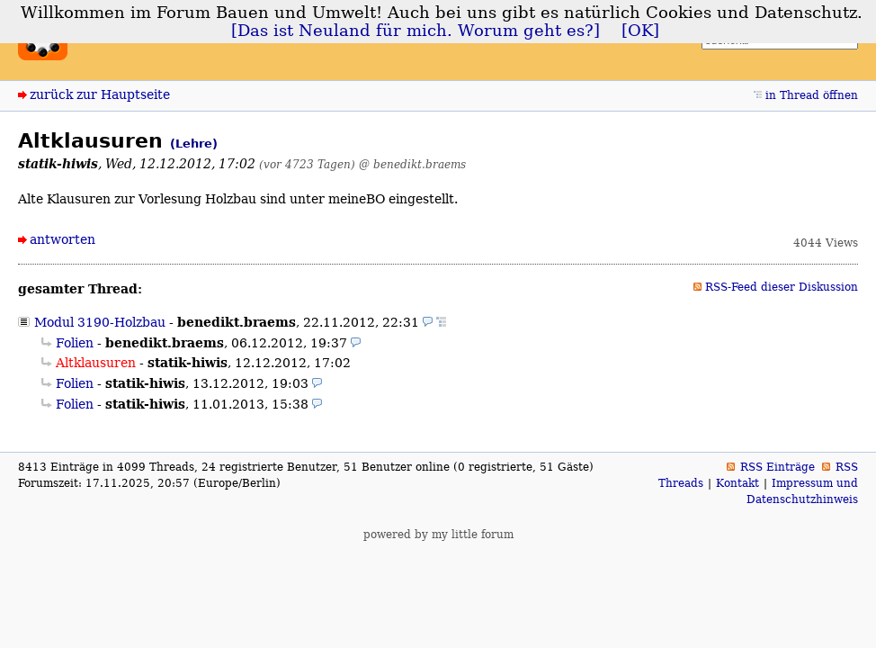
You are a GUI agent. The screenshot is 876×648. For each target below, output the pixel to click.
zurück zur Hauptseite (100, 94)
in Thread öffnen (811, 95)
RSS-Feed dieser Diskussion (781, 287)
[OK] (640, 31)
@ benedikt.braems (412, 164)
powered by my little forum (438, 534)
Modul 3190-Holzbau (99, 322)
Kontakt (737, 483)
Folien (75, 343)
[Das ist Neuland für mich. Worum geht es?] (415, 31)
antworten (62, 239)
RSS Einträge (777, 467)
